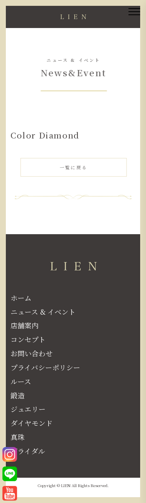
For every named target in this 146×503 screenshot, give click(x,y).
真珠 (18, 437)
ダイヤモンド (32, 423)
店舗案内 (25, 325)
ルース (21, 381)
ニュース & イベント (43, 312)
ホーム (21, 298)
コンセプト (28, 339)
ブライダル (28, 451)
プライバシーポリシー (45, 367)
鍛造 (18, 395)
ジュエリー (28, 409)
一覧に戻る (74, 168)
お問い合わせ (32, 353)
